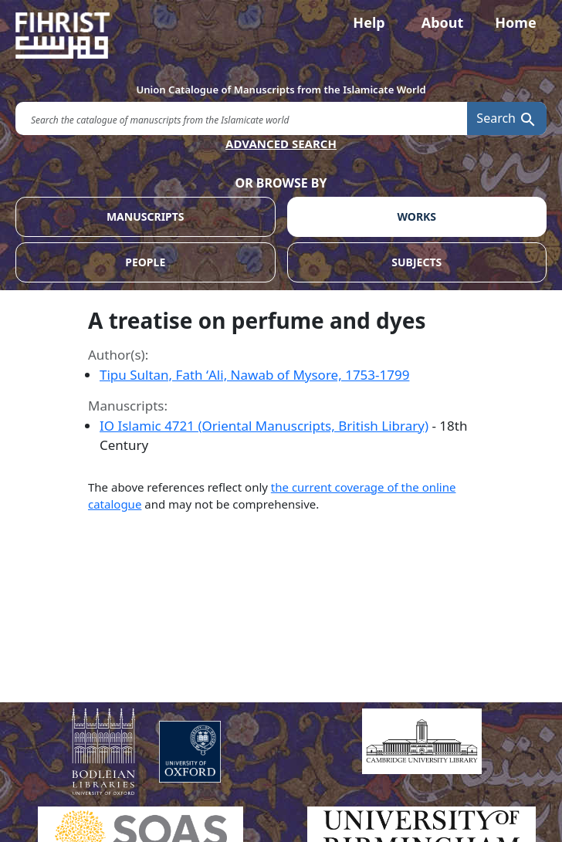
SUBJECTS (416, 262)
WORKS (416, 216)
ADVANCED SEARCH (281, 143)
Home (515, 22)
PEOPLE (145, 262)
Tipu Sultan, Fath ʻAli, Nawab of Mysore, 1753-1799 (254, 375)
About (443, 22)
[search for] (241, 118)
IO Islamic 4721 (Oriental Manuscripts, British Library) (264, 426)
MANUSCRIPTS (146, 216)
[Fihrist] (281, 35)
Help (368, 22)
